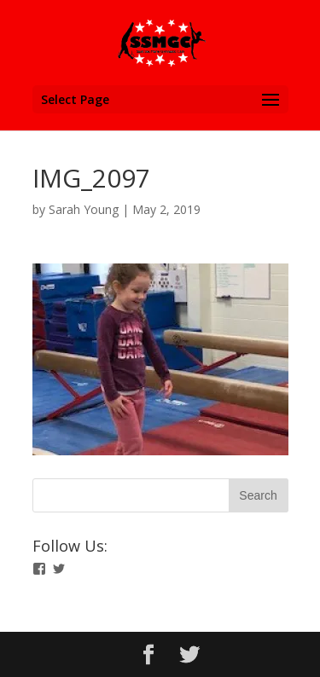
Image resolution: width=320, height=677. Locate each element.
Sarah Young (84, 209)
